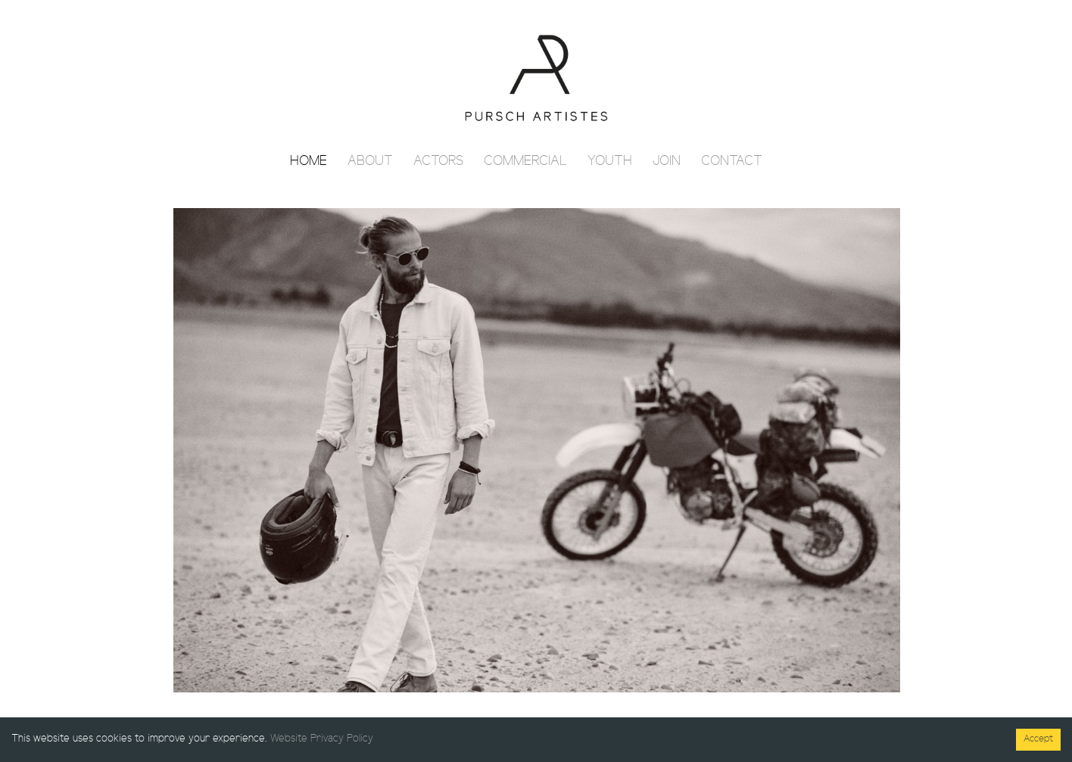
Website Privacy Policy (321, 739)
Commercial (525, 162)
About (370, 162)
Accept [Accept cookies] (1038, 739)
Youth (609, 162)
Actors (438, 162)
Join (667, 162)
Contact (731, 162)
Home (308, 162)
